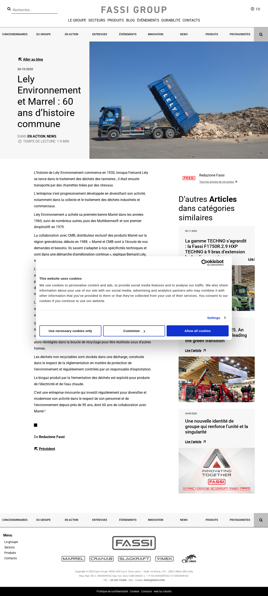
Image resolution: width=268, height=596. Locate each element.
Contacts (191, 20)
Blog (130, 20)
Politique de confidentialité (112, 591)
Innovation (155, 34)
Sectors (9, 547)
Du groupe (43, 34)
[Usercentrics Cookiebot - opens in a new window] (205, 262)
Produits (115, 20)
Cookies (134, 591)
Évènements (148, 20)
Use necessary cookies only (70, 331)
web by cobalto (163, 591)
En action (71, 34)
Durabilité (170, 20)
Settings (213, 318)
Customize (134, 331)
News (184, 34)
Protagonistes (240, 34)
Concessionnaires (14, 34)
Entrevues (99, 34)
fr (258, 9)
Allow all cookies (197, 331)
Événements (127, 34)
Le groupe (77, 20)
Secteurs (96, 20)
